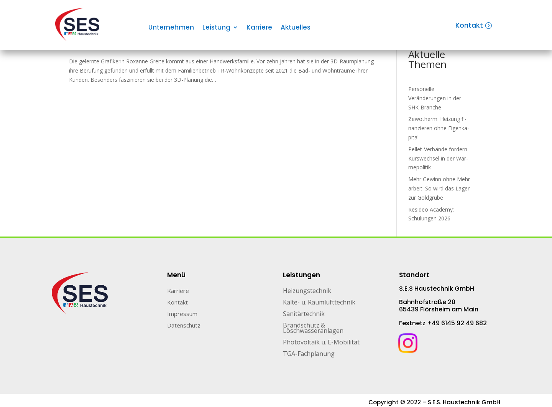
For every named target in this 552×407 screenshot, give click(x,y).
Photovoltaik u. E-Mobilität (321, 342)
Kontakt (469, 25)
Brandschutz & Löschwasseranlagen (313, 329)
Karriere (259, 28)
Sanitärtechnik (304, 314)
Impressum (182, 314)
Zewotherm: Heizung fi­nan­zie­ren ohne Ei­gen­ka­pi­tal (438, 128)
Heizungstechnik (307, 291)
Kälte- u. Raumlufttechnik (319, 302)
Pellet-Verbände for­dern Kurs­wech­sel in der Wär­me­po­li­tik (438, 158)
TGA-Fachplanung (309, 354)
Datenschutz (183, 326)
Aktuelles (295, 28)
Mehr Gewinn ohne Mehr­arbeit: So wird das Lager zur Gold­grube (440, 188)
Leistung (216, 28)
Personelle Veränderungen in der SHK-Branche (434, 98)
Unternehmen (171, 28)
